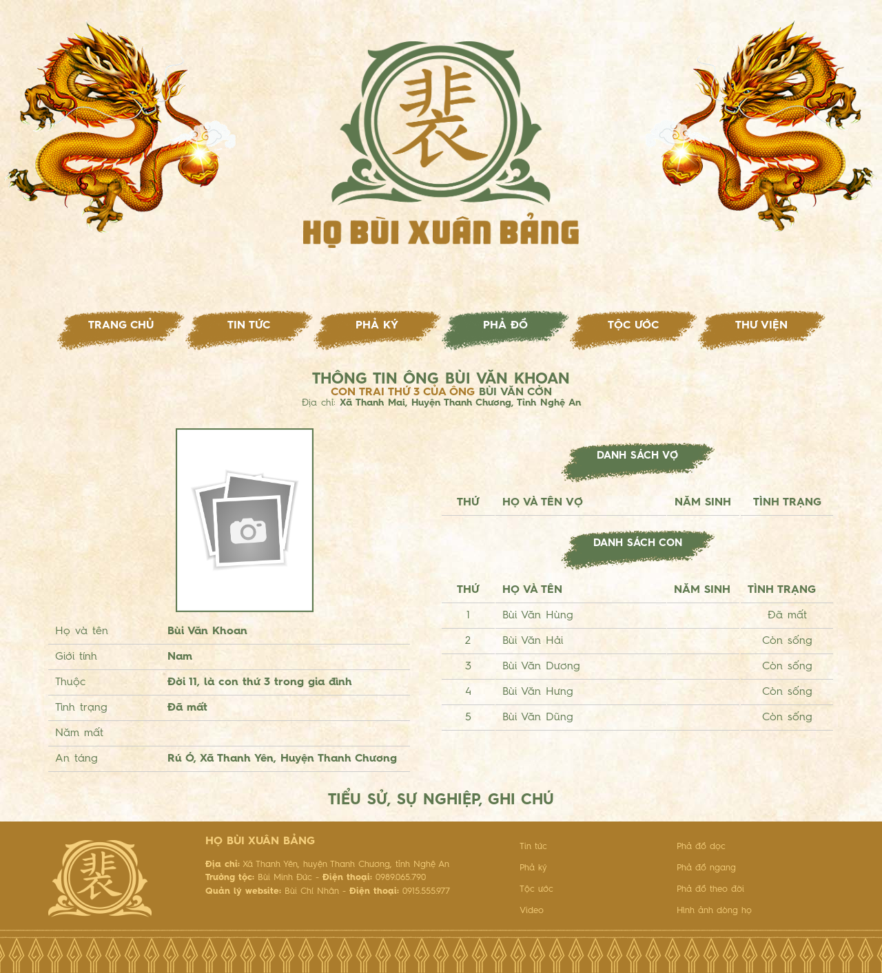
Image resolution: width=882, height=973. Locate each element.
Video (532, 910)
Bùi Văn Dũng (537, 717)
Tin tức (248, 325)
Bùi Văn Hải (532, 641)
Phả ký (377, 325)
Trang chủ (121, 325)
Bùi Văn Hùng (537, 615)
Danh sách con (637, 543)
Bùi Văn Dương (541, 666)
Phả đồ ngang (706, 868)
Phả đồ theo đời (710, 889)
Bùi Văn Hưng (537, 692)
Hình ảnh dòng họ (714, 910)
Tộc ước (633, 325)
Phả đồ (505, 325)
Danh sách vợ (637, 456)
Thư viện (761, 325)
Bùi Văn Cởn (515, 392)
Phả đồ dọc (701, 846)
